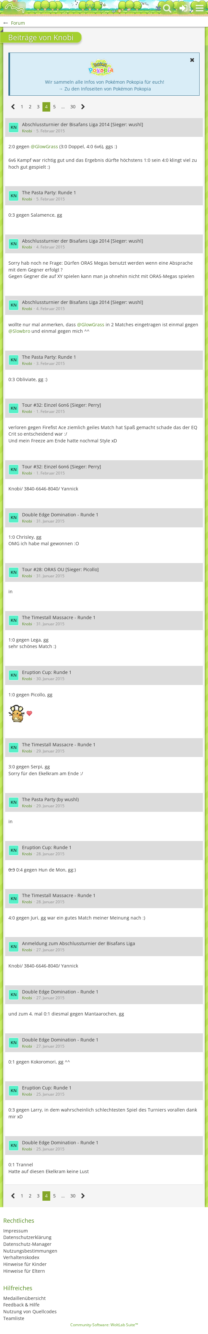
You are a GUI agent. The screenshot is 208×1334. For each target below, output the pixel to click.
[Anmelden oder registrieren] (183, 8)
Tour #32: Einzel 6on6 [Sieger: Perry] (61, 405)
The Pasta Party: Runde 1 (49, 192)
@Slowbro (19, 331)
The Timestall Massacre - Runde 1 (59, 617)
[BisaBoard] (14, 8)
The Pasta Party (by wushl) (50, 799)
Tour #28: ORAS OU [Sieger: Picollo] (60, 569)
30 (72, 106)
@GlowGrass (44, 146)
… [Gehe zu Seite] (63, 106)
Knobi (27, 131)
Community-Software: (104, 1325)
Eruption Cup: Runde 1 (47, 672)
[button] (199, 8)
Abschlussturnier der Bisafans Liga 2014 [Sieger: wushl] (82, 124)
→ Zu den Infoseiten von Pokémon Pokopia (105, 89)
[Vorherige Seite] (13, 107)
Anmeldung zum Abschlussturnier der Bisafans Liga (78, 943)
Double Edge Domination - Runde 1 (60, 514)
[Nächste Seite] (83, 107)
